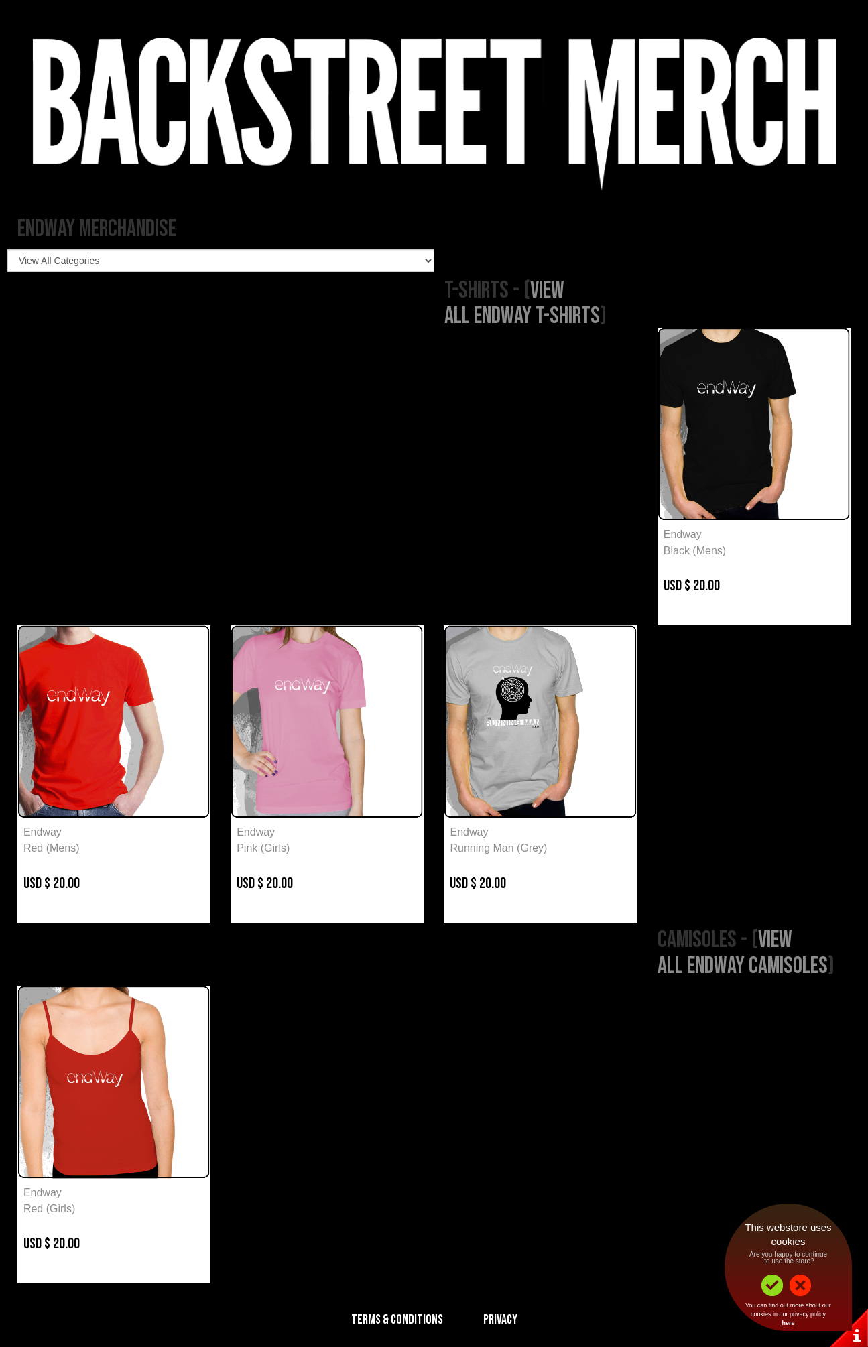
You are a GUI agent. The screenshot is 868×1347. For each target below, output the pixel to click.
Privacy (500, 1319)
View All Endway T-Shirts (522, 303)
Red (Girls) (49, 1208)
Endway (683, 534)
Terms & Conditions (397, 1319)
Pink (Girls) (263, 848)
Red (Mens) (51, 848)
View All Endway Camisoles (743, 952)
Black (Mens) (695, 550)
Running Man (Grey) (498, 848)
